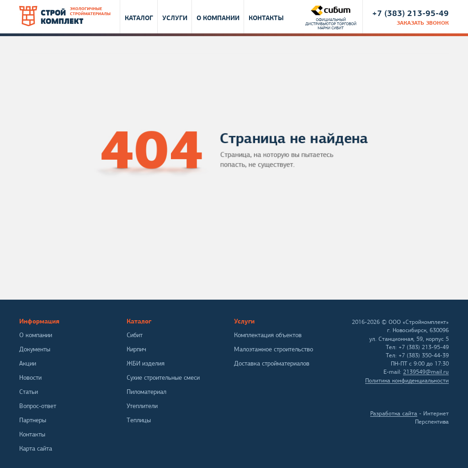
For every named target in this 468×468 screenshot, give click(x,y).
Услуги (174, 17)
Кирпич (136, 349)
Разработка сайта (393, 413)
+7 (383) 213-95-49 (410, 13)
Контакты (266, 17)
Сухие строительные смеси (163, 378)
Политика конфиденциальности (407, 380)
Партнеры (32, 420)
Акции (27, 363)
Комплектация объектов (268, 335)
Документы (34, 349)
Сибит (135, 335)
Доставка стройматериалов (271, 363)
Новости (30, 378)
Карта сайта (35, 448)
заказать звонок (423, 23)
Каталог (139, 17)
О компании (218, 17)
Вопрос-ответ (37, 406)
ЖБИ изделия (146, 363)
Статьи (28, 392)
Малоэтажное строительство (273, 349)
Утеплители (142, 406)
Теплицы (139, 420)
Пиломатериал (146, 392)
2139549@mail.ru (426, 372)
